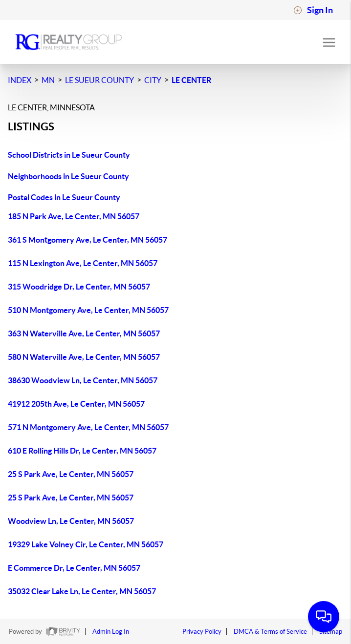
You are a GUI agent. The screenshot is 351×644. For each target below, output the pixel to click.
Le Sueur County (99, 80)
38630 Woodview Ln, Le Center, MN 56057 (82, 380)
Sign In (313, 10)
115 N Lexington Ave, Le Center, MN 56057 (82, 263)
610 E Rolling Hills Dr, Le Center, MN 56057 (82, 451)
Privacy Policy (201, 631)
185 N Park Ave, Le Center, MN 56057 (73, 216)
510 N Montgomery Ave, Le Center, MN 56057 (88, 310)
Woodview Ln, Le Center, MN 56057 (71, 521)
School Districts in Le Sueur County (69, 154)
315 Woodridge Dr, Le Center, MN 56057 (79, 287)
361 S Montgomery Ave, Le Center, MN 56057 (87, 240)
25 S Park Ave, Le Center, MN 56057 (70, 474)
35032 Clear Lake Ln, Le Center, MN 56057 (82, 591)
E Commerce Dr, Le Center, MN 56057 (74, 568)
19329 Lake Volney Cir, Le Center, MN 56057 (85, 544)
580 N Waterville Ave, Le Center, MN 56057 (84, 357)
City (152, 80)
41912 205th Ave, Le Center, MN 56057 (76, 404)
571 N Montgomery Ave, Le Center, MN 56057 (88, 427)
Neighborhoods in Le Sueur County (68, 176)
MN (48, 80)
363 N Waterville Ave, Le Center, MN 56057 (84, 333)
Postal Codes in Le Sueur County (64, 197)
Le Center (191, 80)
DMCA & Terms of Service (270, 631)
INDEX (19, 80)
